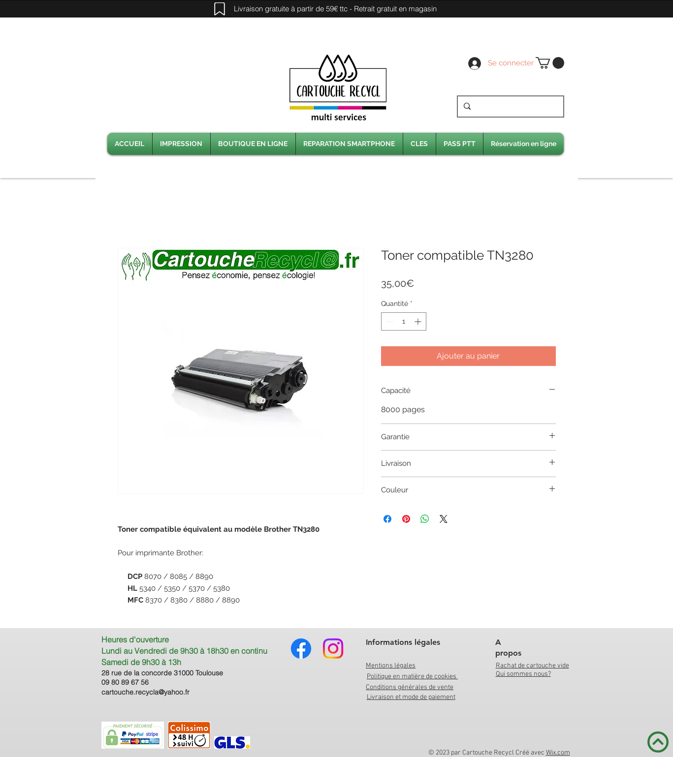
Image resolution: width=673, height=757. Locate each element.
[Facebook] (301, 648)
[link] (550, 63)
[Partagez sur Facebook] (387, 519)
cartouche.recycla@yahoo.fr (145, 692)
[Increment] (419, 321)
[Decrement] (389, 321)
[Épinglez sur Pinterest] (406, 519)
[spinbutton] (404, 321)
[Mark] (219, 8)
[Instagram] (333, 648)
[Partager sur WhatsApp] (425, 519)
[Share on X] (443, 519)
